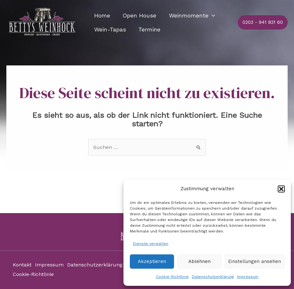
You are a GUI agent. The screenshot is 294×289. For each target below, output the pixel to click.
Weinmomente (189, 16)
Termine (148, 29)
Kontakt (22, 265)
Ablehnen (199, 261)
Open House (138, 15)
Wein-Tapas (109, 29)
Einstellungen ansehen (254, 261)
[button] (281, 189)
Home (101, 15)
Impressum (247, 276)
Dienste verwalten (150, 243)
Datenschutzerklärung (213, 276)
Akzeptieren (152, 261)
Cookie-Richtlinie (172, 276)
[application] (209, 16)
